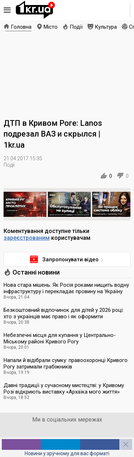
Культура (106, 27)
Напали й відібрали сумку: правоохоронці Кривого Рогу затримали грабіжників (66, 363)
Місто (51, 27)
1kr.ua (35, 10)
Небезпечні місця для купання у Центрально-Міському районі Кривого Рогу (60, 338)
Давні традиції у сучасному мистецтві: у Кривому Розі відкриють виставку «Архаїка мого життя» (64, 388)
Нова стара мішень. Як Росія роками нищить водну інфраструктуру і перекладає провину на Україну (66, 288)
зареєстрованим (27, 237)
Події (76, 27)
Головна (21, 27)
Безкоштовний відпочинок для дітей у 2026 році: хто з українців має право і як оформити (64, 313)
